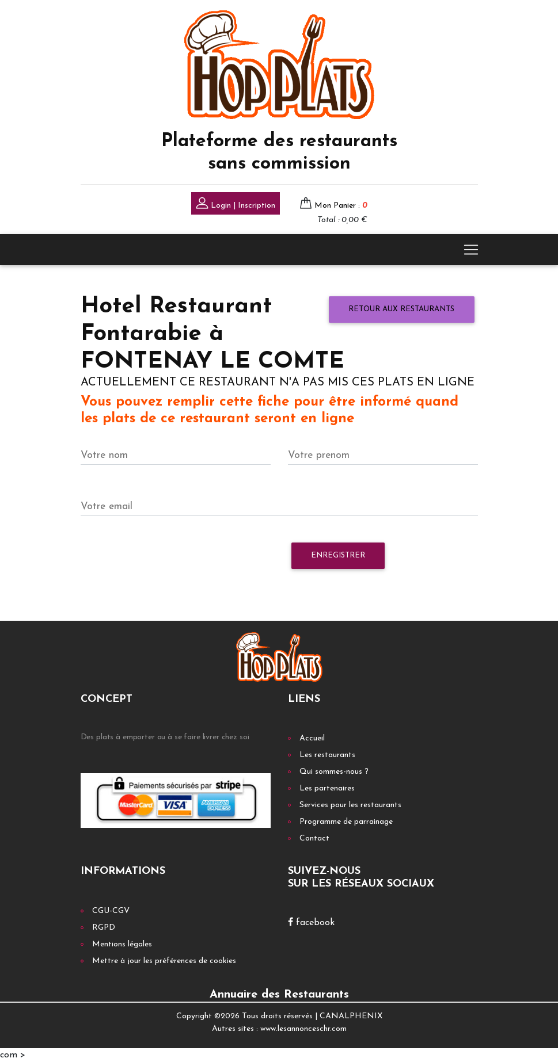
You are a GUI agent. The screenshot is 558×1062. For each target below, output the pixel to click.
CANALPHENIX (351, 1016)
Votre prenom (319, 455)
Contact (314, 838)
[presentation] (168, 561)
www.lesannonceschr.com (303, 1029)
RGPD (103, 927)
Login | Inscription (235, 204)
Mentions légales (122, 944)
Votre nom (104, 455)
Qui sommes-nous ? (334, 771)
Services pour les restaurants (350, 805)
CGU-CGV (111, 911)
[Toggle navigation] (471, 250)
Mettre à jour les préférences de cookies (164, 961)
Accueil (312, 738)
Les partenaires (327, 788)
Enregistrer (338, 555)
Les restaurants (327, 755)
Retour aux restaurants (401, 309)
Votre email (106, 506)
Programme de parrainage (346, 821)
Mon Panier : (340, 205)
